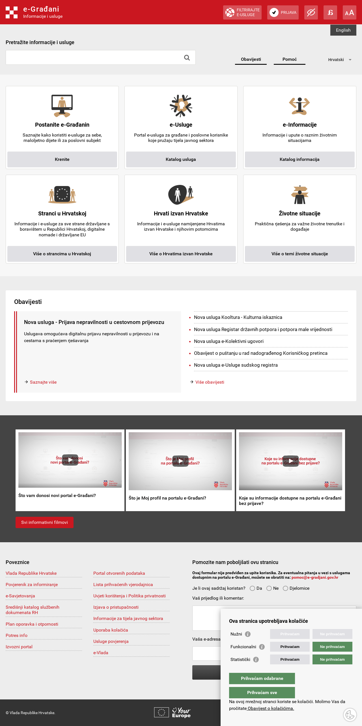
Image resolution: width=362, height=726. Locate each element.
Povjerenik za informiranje (32, 584)
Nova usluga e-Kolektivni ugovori (229, 341)
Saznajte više (43, 382)
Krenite (62, 159)
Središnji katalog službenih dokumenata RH (32, 609)
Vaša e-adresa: (207, 639)
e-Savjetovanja (20, 595)
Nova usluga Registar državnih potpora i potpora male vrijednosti (263, 329)
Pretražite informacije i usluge (40, 42)
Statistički (240, 670)
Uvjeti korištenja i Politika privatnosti (129, 595)
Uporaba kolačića (110, 630)
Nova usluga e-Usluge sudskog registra (236, 365)
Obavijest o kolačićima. (270, 708)
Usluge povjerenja (111, 641)
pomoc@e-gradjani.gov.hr (315, 577)
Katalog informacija (300, 159)
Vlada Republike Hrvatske (31, 573)
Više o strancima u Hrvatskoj (62, 253)
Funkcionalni (243, 658)
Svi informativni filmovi (44, 522)
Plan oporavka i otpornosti (32, 624)
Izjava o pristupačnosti (116, 607)
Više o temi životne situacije (300, 253)
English (343, 30)
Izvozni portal (19, 646)
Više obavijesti (209, 382)
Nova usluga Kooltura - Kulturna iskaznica (238, 317)
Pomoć (290, 59)
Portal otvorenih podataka (119, 573)
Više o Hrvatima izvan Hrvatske (181, 253)
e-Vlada (100, 652)
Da (255, 588)
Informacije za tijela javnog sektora (128, 618)
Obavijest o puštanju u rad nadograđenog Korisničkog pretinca (260, 353)
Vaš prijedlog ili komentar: (218, 598)
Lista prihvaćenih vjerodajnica (123, 584)
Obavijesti (251, 59)
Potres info (16, 635)
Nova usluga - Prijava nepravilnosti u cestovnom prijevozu (94, 322)
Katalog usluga (181, 159)
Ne (272, 588)
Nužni (236, 645)
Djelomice (296, 588)
